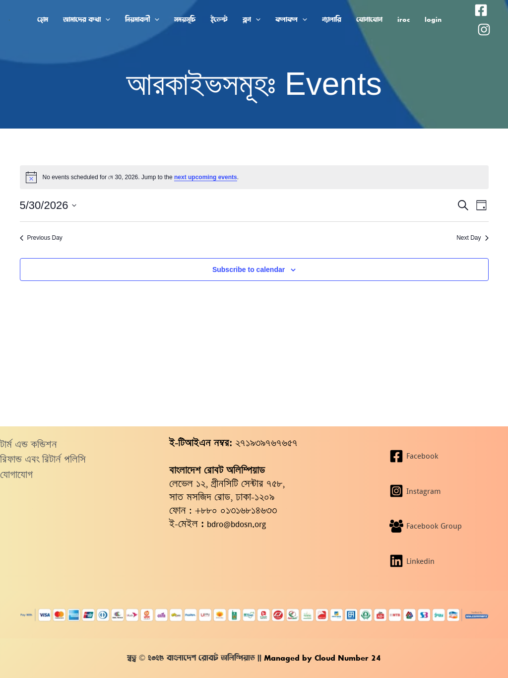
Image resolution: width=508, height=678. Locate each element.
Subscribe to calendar (248, 269)
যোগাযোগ (16, 475)
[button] (105, 19)
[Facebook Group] (444, 526)
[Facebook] (481, 10)
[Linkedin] (444, 560)
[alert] (254, 177)
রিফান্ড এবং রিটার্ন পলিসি (43, 459)
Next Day (472, 237)
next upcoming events (205, 177)
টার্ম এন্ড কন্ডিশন (28, 444)
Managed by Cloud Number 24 (321, 658)
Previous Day (41, 237)
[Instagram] (484, 29)
